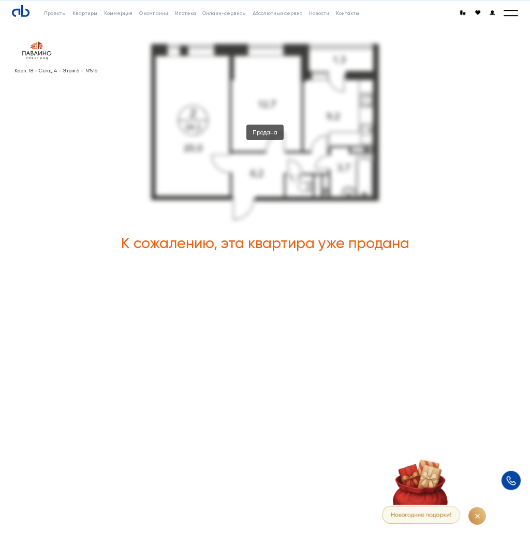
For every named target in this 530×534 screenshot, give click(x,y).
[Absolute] (21, 11)
